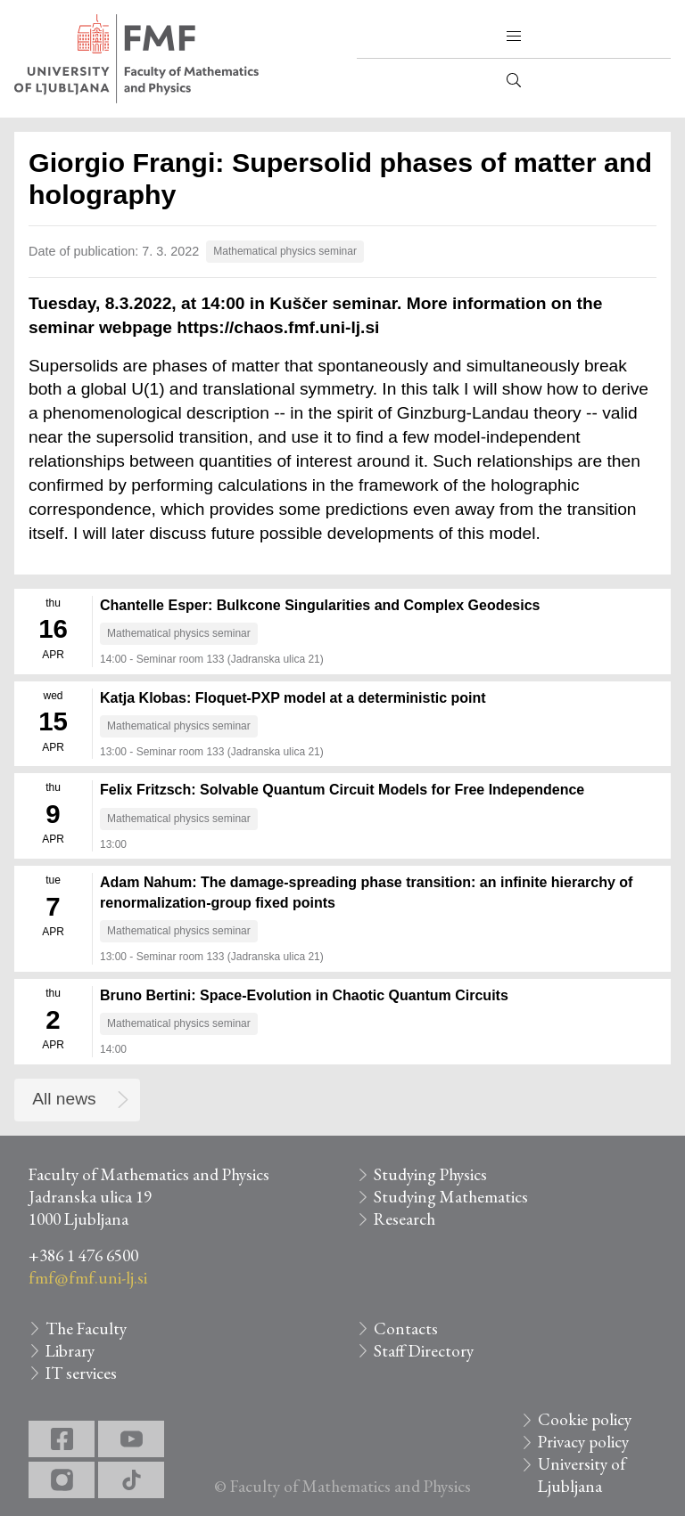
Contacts (406, 1328)
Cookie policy (584, 1419)
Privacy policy (583, 1441)
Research (404, 1219)
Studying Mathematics (451, 1197)
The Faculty (86, 1328)
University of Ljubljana (582, 1475)
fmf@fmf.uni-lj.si (88, 1278)
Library (70, 1351)
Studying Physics (430, 1174)
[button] (513, 36)
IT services (81, 1373)
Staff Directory (424, 1351)
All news (63, 1098)
